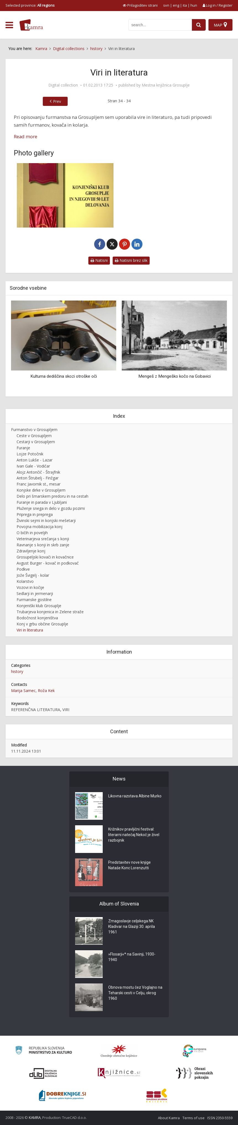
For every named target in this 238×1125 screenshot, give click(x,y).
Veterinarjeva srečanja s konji (43, 538)
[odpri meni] (9, 25)
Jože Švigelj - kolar (33, 575)
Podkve (23, 569)
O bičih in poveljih (32, 532)
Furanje (23, 447)
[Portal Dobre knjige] (62, 1095)
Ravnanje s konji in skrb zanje (43, 544)
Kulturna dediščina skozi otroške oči (63, 376)
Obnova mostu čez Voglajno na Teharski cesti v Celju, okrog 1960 (135, 993)
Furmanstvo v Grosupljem (34, 429)
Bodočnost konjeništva (37, 617)
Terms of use (194, 1117)
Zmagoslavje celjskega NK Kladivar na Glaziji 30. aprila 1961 (131, 927)
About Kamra (169, 1117)
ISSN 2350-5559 (219, 1117)
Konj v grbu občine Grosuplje (42, 624)
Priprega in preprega (35, 514)
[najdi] (199, 25)
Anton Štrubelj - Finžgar (38, 478)
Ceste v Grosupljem (34, 435)
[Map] (220, 25)
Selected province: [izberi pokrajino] (30, 5)
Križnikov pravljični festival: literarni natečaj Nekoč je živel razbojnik (133, 835)
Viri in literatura (30, 630)
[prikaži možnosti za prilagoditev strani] (140, 5)
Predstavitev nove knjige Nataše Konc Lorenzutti (129, 865)
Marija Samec (23, 690)
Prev (57, 101)
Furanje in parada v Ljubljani (42, 502)
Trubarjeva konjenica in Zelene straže (50, 611)
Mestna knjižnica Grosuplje (166, 85)
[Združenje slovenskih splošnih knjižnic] (118, 1073)
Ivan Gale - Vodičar (33, 466)
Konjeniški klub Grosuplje (39, 605)
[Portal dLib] (43, 1073)
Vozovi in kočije (30, 587)
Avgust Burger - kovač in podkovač (48, 563)
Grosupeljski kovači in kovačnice (45, 557)
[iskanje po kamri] (160, 25)
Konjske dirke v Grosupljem (41, 490)
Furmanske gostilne (34, 599)
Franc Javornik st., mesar (38, 484)
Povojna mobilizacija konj (39, 526)
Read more (25, 136)
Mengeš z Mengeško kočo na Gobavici (174, 376)
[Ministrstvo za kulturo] (43, 1051)
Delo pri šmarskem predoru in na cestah (52, 496)
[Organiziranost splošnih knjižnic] (119, 1051)
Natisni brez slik (131, 260)
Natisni (99, 260)
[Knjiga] (65, 195)
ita (185, 5)
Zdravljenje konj (31, 551)
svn (166, 5)
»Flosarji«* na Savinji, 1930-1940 (131, 957)
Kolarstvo (25, 581)
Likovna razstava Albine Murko (135, 796)
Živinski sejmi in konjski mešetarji (46, 520)
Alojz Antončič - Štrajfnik (38, 472)
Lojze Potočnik (30, 453)
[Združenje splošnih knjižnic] (156, 1095)
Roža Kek (46, 690)
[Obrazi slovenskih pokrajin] (194, 1073)
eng (176, 5)
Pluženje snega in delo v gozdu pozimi (51, 508)
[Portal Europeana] (194, 1051)
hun (194, 5)
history (17, 671)
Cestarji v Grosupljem (36, 441)
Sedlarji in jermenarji (35, 593)
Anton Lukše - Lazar (34, 460)
